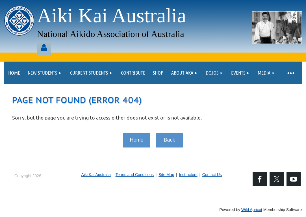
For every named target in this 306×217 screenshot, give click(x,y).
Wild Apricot (251, 209)
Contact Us (212, 174)
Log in (44, 48)
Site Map (166, 174)
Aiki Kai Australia (96, 174)
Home (136, 140)
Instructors (188, 174)
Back (169, 140)
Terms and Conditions (135, 174)
